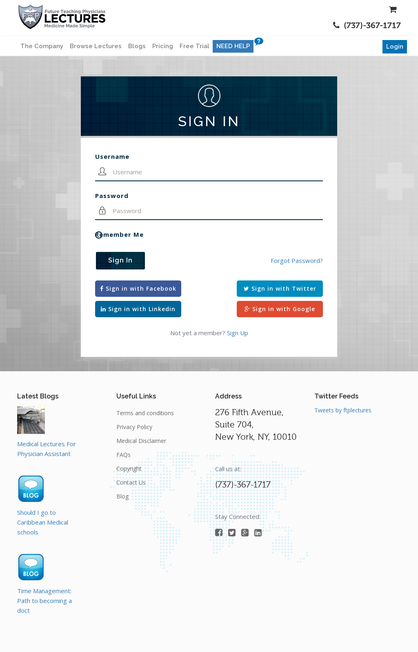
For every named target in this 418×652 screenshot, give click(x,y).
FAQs (123, 454)
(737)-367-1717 (367, 25)
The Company (41, 46)
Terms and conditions (145, 413)
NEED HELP (233, 46)
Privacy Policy (134, 427)
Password (112, 195)
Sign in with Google (280, 309)
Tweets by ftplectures (342, 410)
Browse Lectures (96, 46)
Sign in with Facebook (138, 288)
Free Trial (194, 46)
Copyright (129, 468)
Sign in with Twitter (280, 288)
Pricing (162, 46)
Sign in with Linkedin (138, 309)
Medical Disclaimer (141, 441)
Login (394, 46)
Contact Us (131, 482)
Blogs (137, 46)
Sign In (120, 260)
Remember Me (119, 234)
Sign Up (237, 333)
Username (112, 156)
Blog (122, 496)
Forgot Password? (297, 260)
